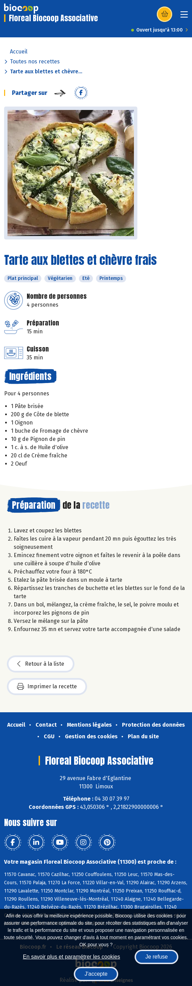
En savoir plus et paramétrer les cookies (71, 957)
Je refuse (156, 957)
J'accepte (95, 974)
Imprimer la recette (47, 686)
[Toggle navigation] (184, 16)
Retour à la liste (40, 664)
